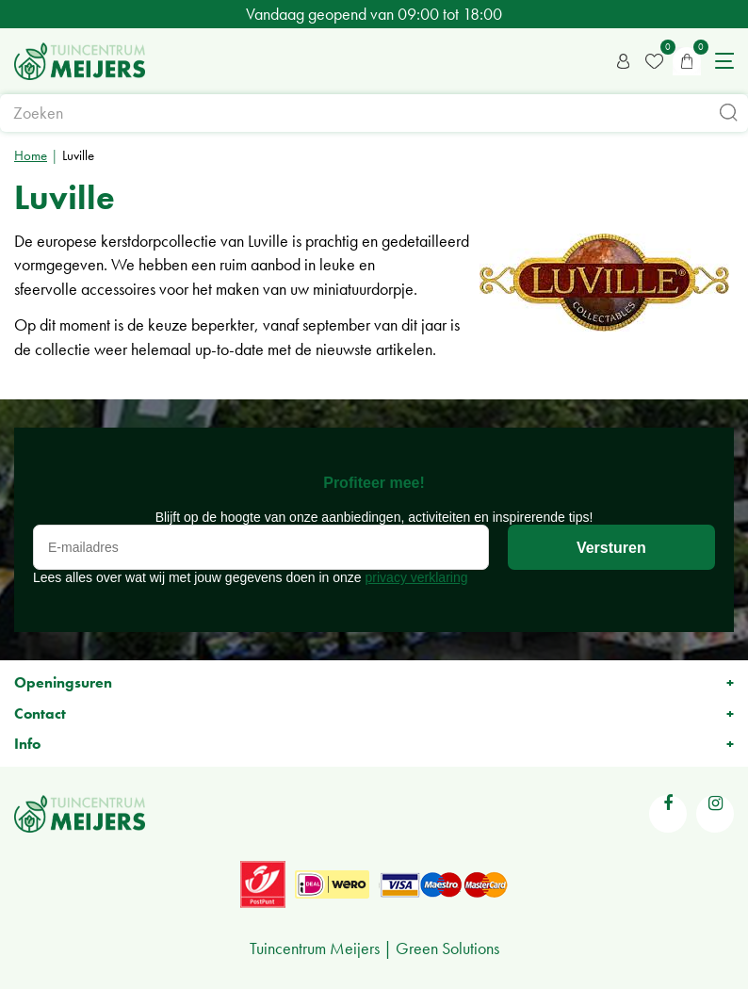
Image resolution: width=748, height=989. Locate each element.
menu (724, 61)
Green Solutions (447, 948)
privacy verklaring (417, 577)
